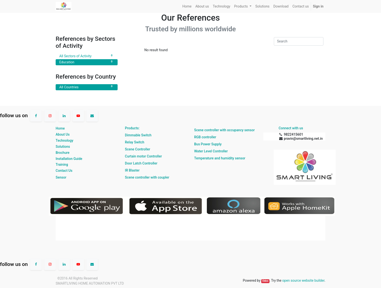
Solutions (63, 146)
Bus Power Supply (208, 144)
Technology (64, 140)
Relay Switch (134, 142)
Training (62, 164)
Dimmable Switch (138, 135)
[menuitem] (186, 6)
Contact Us (64, 171)
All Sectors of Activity (86, 56)
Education (86, 62)
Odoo (265, 280)
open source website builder (303, 280)
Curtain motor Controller (143, 156)
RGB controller (205, 137)
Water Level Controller (211, 151)
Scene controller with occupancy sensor (224, 130)
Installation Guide (69, 159)
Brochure (62, 153)
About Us (62, 134)
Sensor (61, 177)
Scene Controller (137, 149)
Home (60, 128)
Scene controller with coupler (147, 177)
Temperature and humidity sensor (219, 158)
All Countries (86, 87)
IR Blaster (132, 170)
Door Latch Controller (141, 163)
